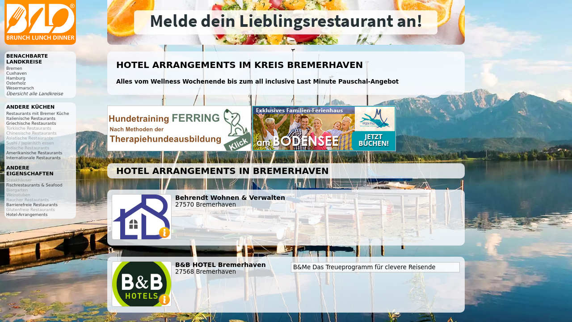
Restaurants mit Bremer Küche (37, 113)
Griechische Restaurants (31, 123)
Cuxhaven (16, 73)
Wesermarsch (20, 87)
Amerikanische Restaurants (34, 152)
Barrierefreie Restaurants (32, 204)
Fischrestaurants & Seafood (34, 184)
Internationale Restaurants (33, 157)
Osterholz (16, 82)
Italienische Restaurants (30, 118)
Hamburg (15, 78)
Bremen (14, 68)
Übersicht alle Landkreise (34, 93)
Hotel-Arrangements (27, 214)
